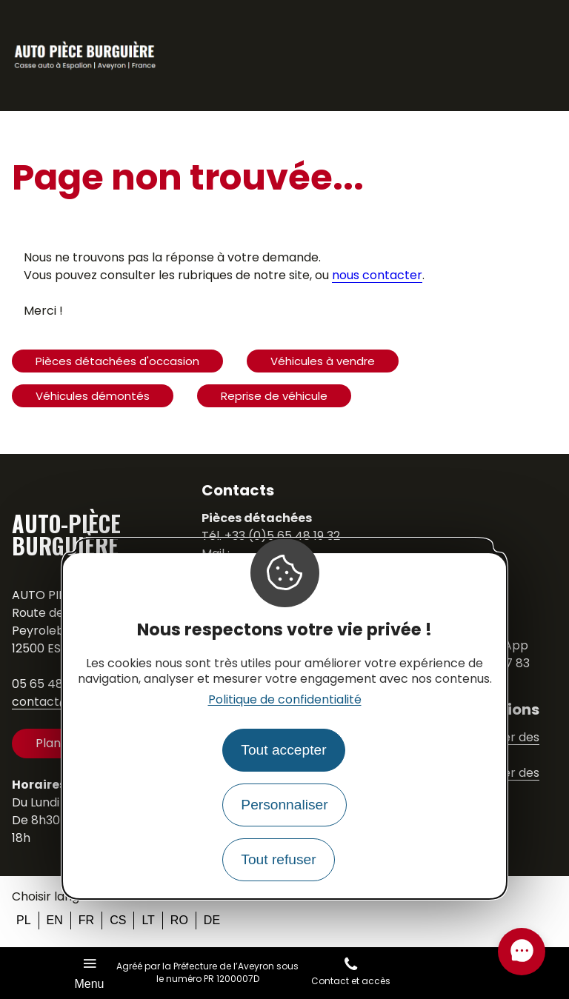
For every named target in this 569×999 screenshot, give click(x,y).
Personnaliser (284, 804)
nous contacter (377, 275)
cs (118, 920)
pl (23, 920)
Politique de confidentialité (285, 699)
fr (86, 920)
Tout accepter (283, 750)
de (212, 920)
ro (179, 920)
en (55, 920)
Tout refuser (278, 859)
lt (148, 920)
